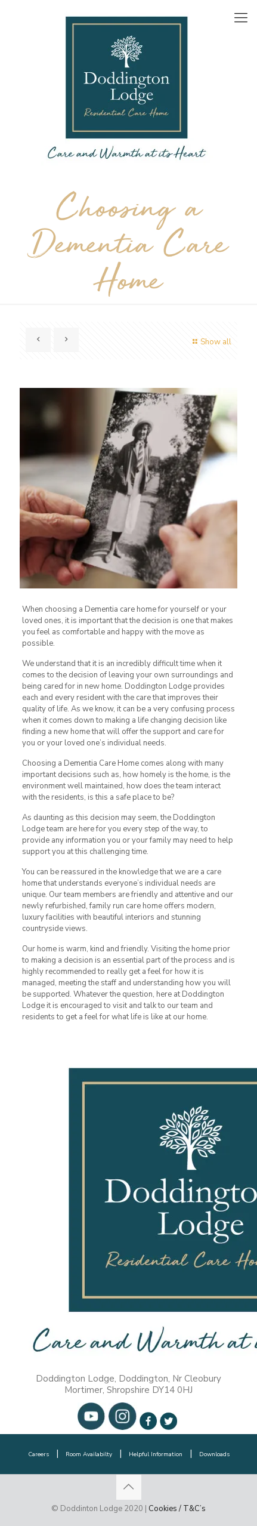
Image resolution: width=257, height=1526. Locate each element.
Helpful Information (155, 1454)
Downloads (214, 1454)
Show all (210, 342)
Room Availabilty (89, 1454)
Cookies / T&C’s (177, 1508)
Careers (38, 1454)
